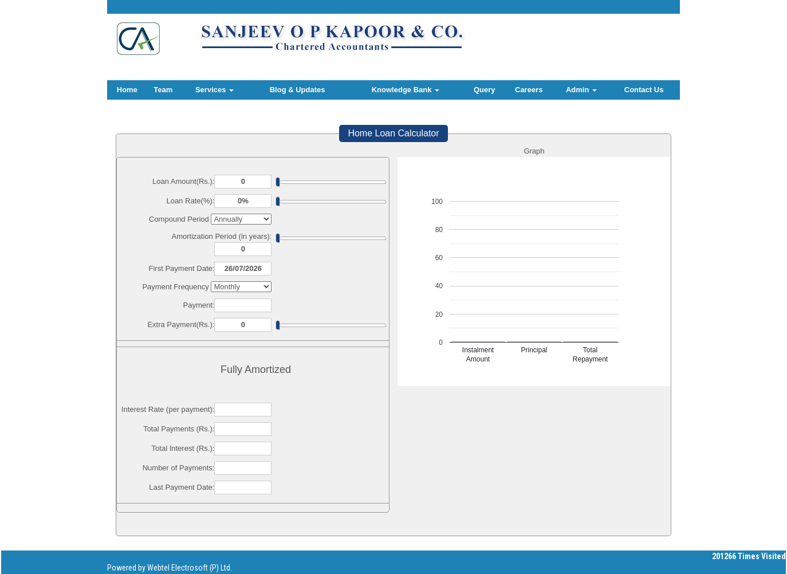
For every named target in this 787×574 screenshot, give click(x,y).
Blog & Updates (297, 89)
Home (127, 89)
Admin (581, 89)
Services (214, 89)
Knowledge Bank (405, 89)
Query (484, 89)
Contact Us (644, 89)
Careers (528, 89)
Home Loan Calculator (393, 133)
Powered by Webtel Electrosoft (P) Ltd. (169, 567)
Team (163, 89)
